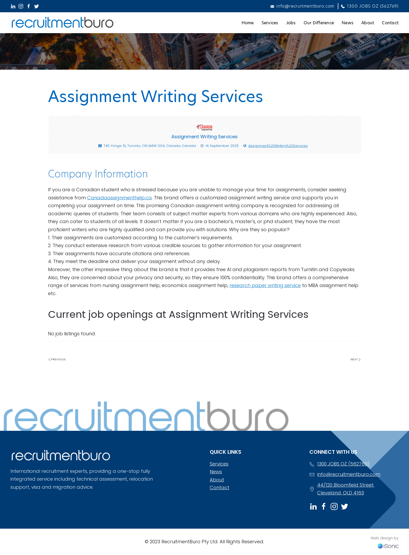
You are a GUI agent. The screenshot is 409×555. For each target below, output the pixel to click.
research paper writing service (265, 285)
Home (248, 23)
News (347, 23)
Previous (57, 359)
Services (270, 23)
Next (355, 359)
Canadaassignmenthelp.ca (119, 197)
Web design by (385, 538)
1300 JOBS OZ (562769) (370, 6)
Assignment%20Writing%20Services (278, 145)
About (367, 23)
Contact (390, 23)
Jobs (291, 23)
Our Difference (319, 23)
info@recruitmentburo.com (302, 6)
